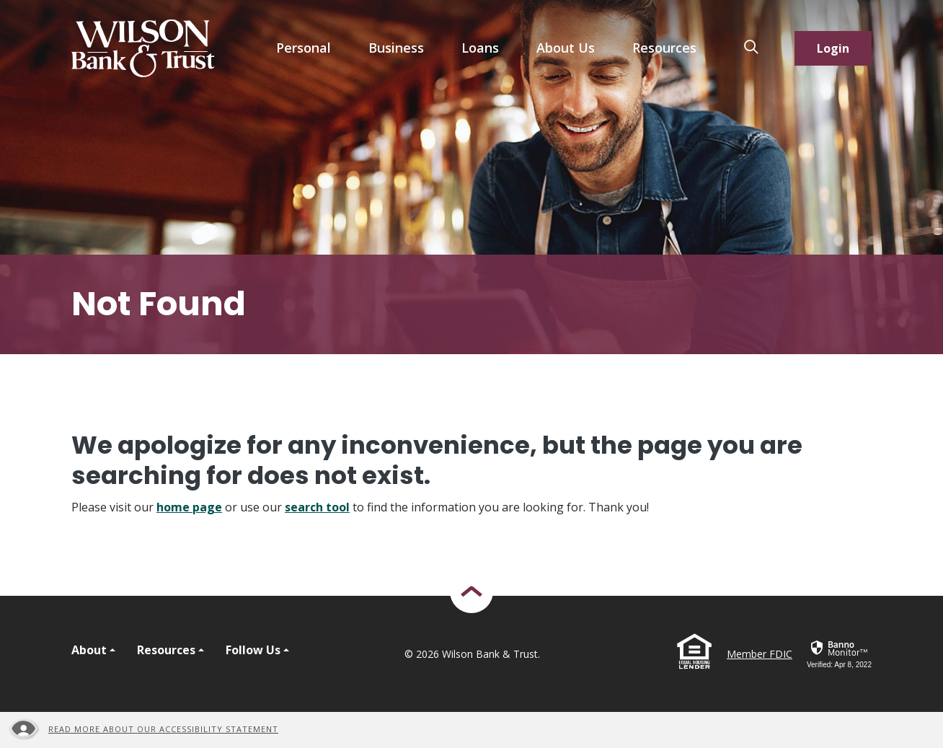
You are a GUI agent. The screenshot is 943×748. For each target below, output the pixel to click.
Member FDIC (759, 654)
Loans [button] (480, 47)
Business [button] (396, 47)
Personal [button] (303, 47)
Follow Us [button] (253, 650)
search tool (317, 507)
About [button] (89, 650)
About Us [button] (565, 47)
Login (833, 48)
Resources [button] (664, 47)
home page (189, 507)
